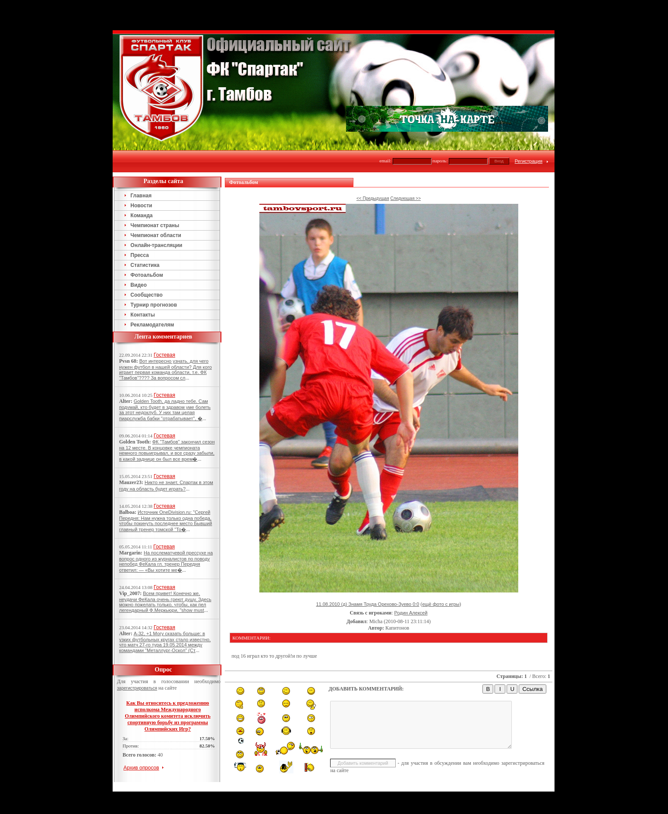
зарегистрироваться (137, 658)
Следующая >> (406, 168)
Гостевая (164, 325)
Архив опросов (141, 738)
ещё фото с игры (440, 573)
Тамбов (319, 765)
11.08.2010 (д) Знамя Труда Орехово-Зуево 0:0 (367, 573)
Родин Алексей (411, 582)
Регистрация (528, 130)
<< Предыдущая (372, 168)
